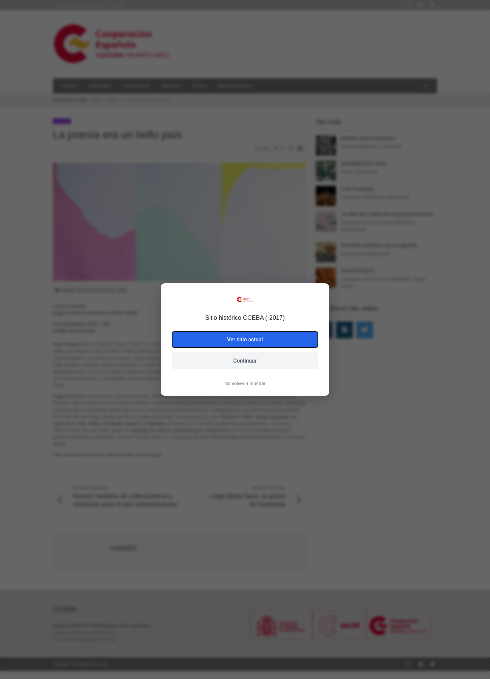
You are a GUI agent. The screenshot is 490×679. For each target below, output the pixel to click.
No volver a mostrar (245, 384)
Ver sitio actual (245, 339)
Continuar (245, 361)
